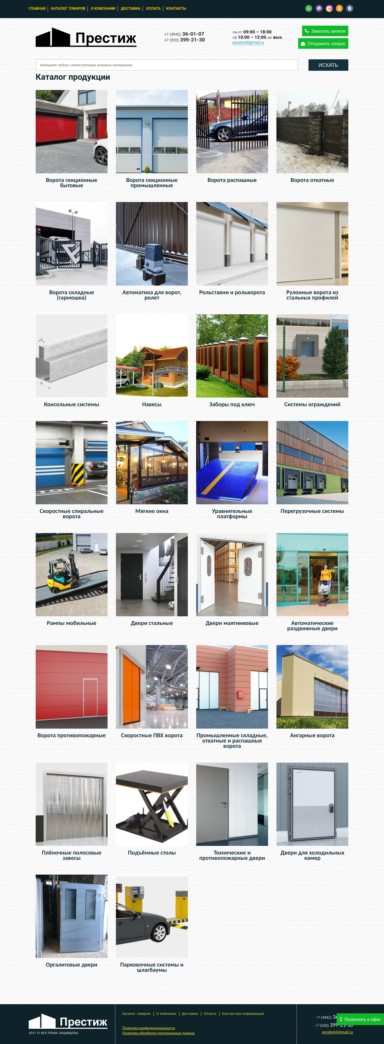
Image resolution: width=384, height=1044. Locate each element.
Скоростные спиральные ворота (72, 513)
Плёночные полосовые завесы (71, 855)
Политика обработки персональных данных (158, 1033)
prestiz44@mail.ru (248, 42)
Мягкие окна (152, 511)
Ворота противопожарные (72, 735)
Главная (37, 9)
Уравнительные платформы (232, 513)
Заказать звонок (325, 31)
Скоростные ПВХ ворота (152, 735)
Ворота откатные (312, 180)
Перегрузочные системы (312, 511)
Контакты (176, 9)
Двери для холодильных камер (312, 855)
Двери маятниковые (232, 623)
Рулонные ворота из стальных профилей (312, 295)
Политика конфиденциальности (148, 1028)
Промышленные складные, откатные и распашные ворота (232, 740)
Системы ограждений (312, 404)
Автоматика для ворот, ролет (151, 295)
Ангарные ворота (312, 735)
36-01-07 (184, 34)
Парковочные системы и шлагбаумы (151, 967)
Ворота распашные (232, 180)
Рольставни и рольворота (232, 292)
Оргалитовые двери (72, 964)
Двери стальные (152, 623)
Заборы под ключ (232, 404)
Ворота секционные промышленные (152, 182)
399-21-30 (184, 40)
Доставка (130, 9)
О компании (103, 9)
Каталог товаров (68, 9)
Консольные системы (71, 404)
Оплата (153, 9)
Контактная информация (243, 1014)
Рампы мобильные (71, 623)
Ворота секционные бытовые (72, 182)
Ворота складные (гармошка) (71, 295)
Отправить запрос (323, 43)
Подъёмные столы (152, 852)
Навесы (151, 404)
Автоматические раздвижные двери (312, 625)
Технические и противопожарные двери (232, 855)
